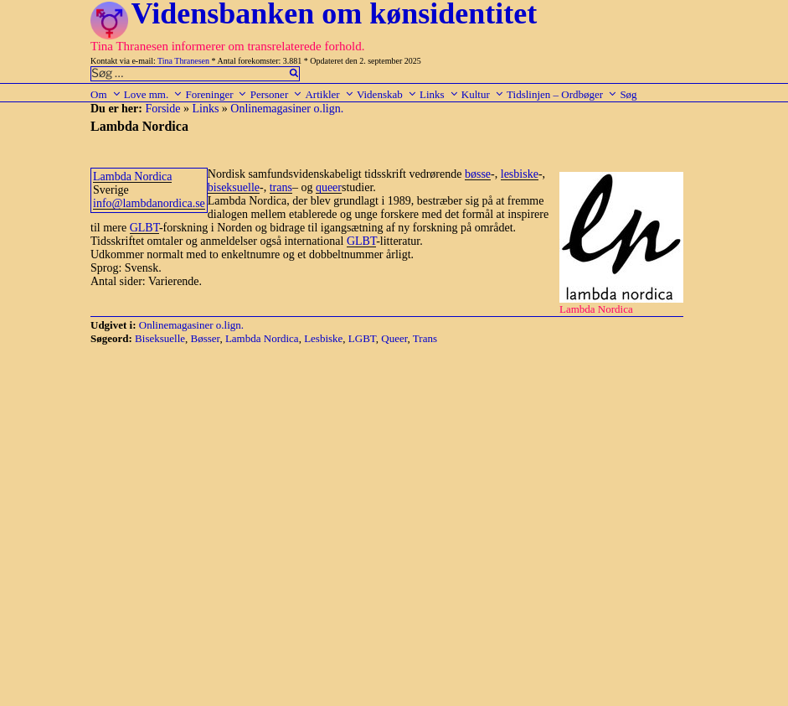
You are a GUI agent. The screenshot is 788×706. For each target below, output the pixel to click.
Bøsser (205, 338)
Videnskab (387, 94)
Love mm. (153, 94)
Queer (394, 338)
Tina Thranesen (183, 60)
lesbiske (519, 174)
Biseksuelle (160, 338)
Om (105, 94)
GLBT (144, 227)
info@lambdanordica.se (149, 203)
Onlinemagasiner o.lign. (286, 108)
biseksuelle (234, 187)
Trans (425, 338)
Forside (162, 108)
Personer (276, 94)
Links (439, 94)
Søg (628, 94)
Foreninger (216, 94)
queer (329, 187)
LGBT (362, 338)
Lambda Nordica (132, 176)
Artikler (329, 94)
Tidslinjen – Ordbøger (562, 94)
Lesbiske (323, 338)
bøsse (478, 174)
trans (281, 187)
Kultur (482, 94)
